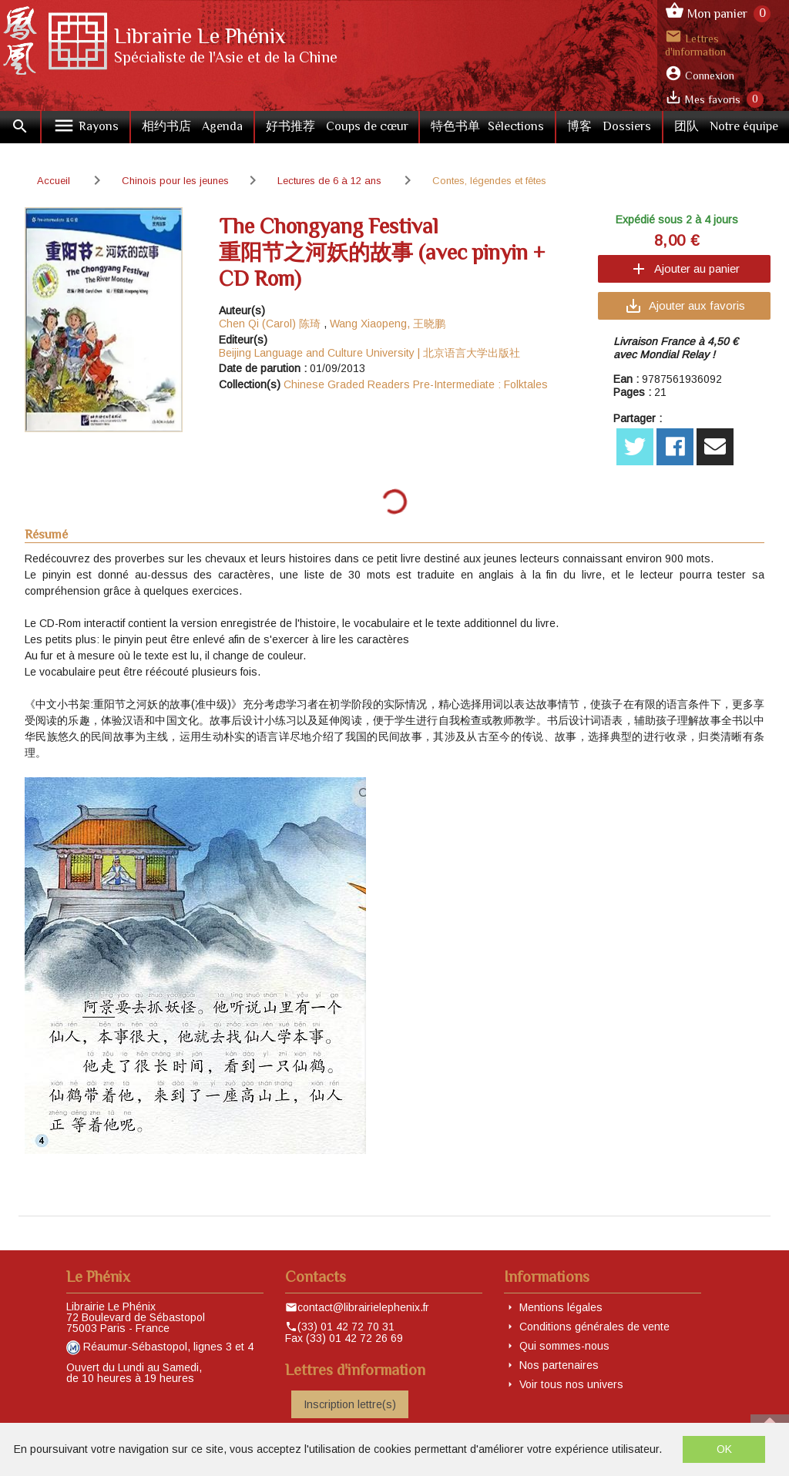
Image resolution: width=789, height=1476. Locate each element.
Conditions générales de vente (594, 1326)
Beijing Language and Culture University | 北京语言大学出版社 (369, 353)
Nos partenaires (559, 1365)
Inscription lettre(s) (350, 1404)
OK (724, 1449)
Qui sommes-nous (564, 1346)
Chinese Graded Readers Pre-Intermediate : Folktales (416, 384)
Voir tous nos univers (571, 1384)
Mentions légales (561, 1307)
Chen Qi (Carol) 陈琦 (270, 323)
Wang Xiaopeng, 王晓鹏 (387, 323)
